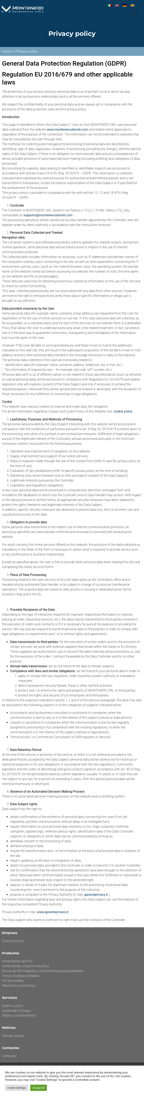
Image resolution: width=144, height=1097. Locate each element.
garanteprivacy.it (96, 895)
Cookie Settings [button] (16, 1087)
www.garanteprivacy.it (52, 912)
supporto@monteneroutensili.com (48, 215)
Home (7, 51)
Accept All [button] (39, 1087)
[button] (134, 13)
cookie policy (123, 411)
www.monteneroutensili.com (67, 129)
